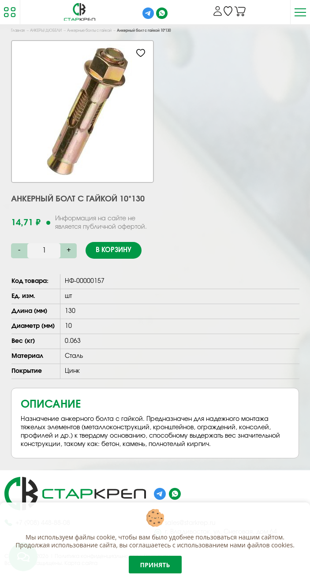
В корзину (113, 250)
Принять (155, 565)
